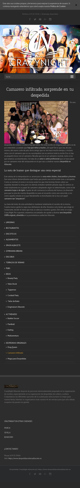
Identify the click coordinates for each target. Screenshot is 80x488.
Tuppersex (12, 290)
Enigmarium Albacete (16, 307)
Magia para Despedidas (17, 358)
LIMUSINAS (10, 222)
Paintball (11, 324)
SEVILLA (7, 432)
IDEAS (8, 274)
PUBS (8, 268)
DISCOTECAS (11, 234)
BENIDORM (8, 437)
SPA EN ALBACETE (13, 245)
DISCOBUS (10, 257)
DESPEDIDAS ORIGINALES (16, 343)
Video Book (12, 284)
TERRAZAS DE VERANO (15, 262)
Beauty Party (13, 278)
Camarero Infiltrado (15, 353)
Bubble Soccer (13, 318)
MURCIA (7, 428)
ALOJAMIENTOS (12, 239)
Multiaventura (13, 336)
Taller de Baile (13, 301)
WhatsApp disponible (50, 14)
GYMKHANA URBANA (14, 251)
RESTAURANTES (12, 228)
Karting (10, 330)
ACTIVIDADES (11, 314)
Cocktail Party (13, 295)
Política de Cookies (58, 6)
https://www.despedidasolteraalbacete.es (25, 458)
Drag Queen (12, 347)
